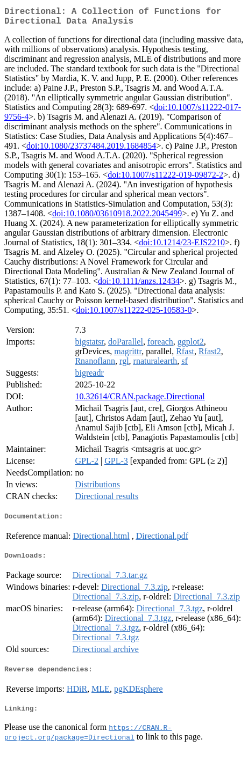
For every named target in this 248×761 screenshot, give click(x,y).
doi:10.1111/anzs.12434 (139, 285)
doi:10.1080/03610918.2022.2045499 (117, 217)
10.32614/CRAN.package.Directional (139, 400)
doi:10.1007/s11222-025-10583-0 (134, 314)
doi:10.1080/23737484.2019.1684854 (91, 150)
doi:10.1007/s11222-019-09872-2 (165, 179)
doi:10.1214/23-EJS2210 (182, 246)
